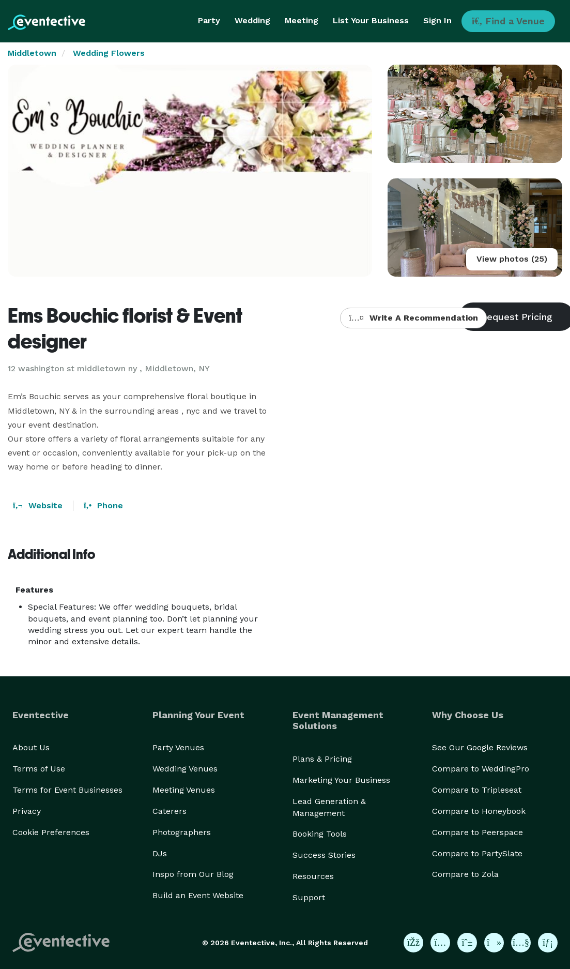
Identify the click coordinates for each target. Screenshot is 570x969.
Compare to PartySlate (477, 853)
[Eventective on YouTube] (521, 942)
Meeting (301, 20)
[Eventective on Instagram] (440, 942)
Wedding (252, 20)
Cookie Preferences (50, 832)
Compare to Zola (465, 874)
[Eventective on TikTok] (494, 942)
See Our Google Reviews (480, 747)
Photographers (181, 832)
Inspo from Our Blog (193, 874)
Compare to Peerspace (477, 832)
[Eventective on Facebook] (413, 942)
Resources (313, 876)
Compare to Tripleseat (476, 790)
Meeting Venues (183, 790)
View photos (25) (511, 259)
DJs (159, 853)
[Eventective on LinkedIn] (548, 942)
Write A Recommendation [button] (413, 318)
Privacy (26, 811)
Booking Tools (319, 834)
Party (209, 20)
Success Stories (324, 855)
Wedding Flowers (109, 53)
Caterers (169, 811)
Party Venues (178, 747)
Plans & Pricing (322, 759)
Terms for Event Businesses (67, 790)
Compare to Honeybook (479, 811)
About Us (31, 747)
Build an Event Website (197, 895)
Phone (103, 505)
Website (38, 505)
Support (308, 897)
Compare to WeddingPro (480, 769)
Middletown (32, 53)
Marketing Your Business (341, 780)
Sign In (437, 20)
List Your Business (371, 20)
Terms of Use (38, 769)
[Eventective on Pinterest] (467, 942)
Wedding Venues (185, 769)
